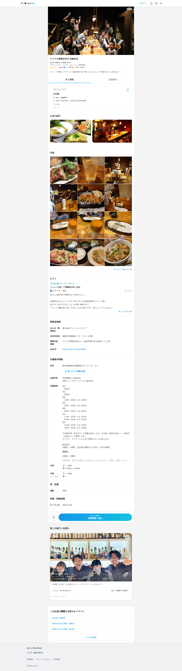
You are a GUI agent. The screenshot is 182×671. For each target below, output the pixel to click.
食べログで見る (124, 311)
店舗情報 (112, 79)
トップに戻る (91, 637)
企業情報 (57, 659)
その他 (56, 94)
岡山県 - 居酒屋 (58, 618)
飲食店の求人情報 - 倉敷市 (63, 623)
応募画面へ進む (95, 517)
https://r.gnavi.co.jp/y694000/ (74, 349)
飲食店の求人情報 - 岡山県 (63, 629)
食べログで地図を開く (77, 371)
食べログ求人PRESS (34, 648)
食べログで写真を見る (122, 269)
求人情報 (69, 79)
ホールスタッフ (65, 590)
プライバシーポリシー (43, 659)
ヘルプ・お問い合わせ (35, 653)
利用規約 (30, 659)
